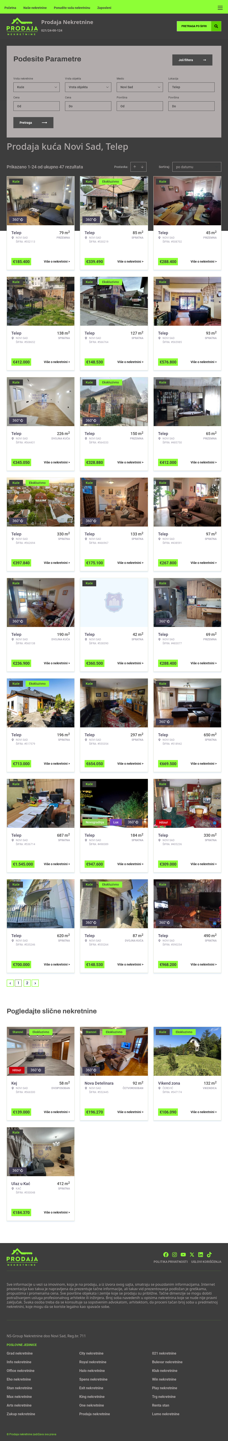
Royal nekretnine (92, 1360)
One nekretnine (91, 1403)
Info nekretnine (19, 1360)
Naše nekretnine (35, 8)
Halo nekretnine (92, 1369)
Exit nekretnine (91, 1386)
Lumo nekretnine (165, 1412)
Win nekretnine (164, 1377)
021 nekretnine (164, 1351)
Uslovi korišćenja (206, 1259)
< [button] (10, 981)
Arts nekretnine (19, 1403)
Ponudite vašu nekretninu (72, 8)
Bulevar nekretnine (167, 1360)
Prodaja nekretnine (94, 1412)
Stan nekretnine (19, 1386)
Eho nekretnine (19, 1377)
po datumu (184, 165)
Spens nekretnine (93, 1377)
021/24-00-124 (51, 30)
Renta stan (160, 1403)
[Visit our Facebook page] (166, 1252)
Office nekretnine (21, 1369)
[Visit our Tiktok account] (209, 1252)
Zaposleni (104, 8)
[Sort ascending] (134, 165)
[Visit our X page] (192, 1252)
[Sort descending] (142, 165)
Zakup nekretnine (21, 1412)
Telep (176, 85)
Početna (10, 8)
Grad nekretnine (20, 1351)
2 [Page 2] (27, 981)
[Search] (216, 26)
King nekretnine (92, 1395)
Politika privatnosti (171, 1259)
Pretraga (33, 120)
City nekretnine (91, 1351)
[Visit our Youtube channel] (183, 1252)
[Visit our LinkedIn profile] (200, 1252)
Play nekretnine (164, 1386)
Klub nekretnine (164, 1369)
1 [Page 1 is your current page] (18, 981)
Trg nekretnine (164, 1395)
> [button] (35, 981)
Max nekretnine (19, 1395)
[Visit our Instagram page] (174, 1252)
